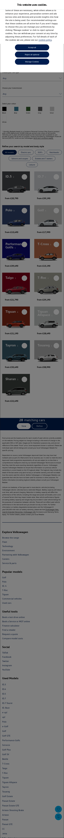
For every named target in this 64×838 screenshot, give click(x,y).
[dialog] (32, 419)
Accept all (32, 47)
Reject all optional (32, 55)
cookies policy (45, 40)
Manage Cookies (32, 62)
